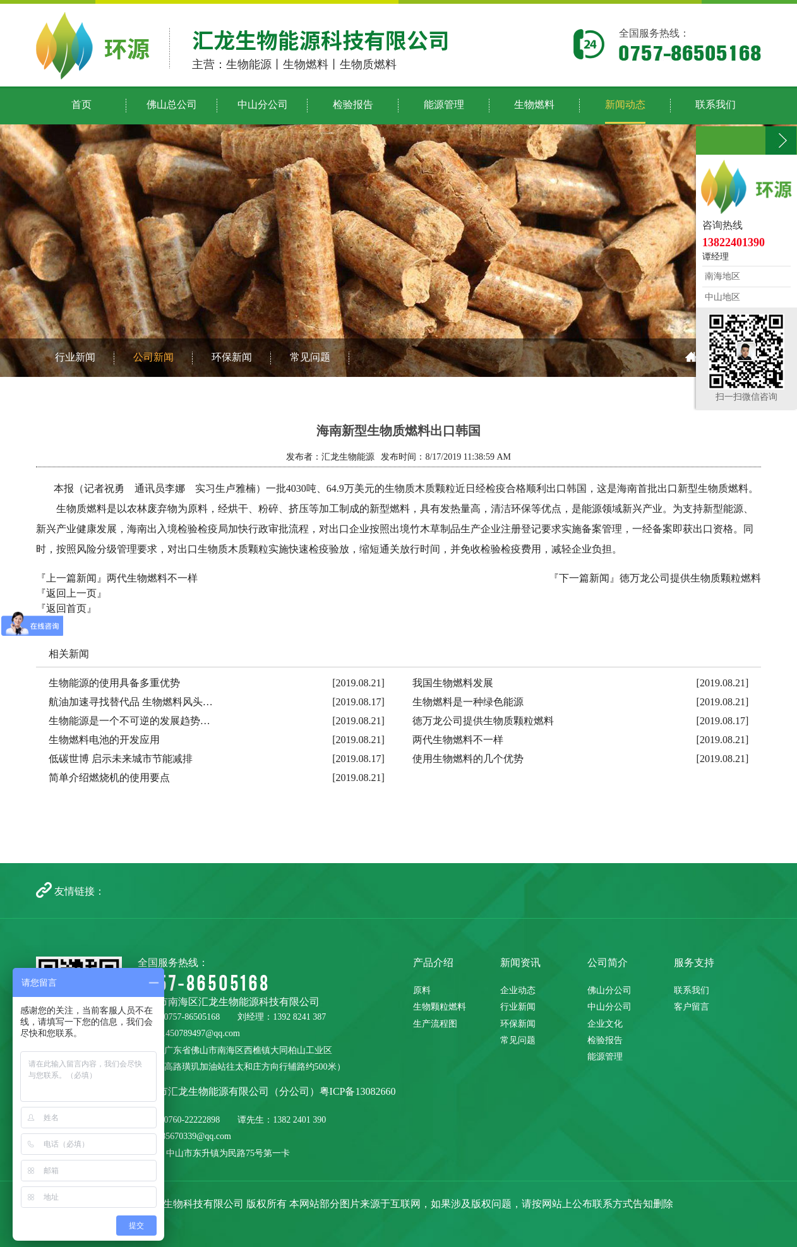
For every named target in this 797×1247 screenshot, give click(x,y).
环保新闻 (232, 357)
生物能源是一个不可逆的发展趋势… (129, 720)
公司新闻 (153, 357)
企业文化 (605, 1024)
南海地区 (721, 276)
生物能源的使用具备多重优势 (114, 682)
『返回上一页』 (71, 593)
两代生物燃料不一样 (152, 578)
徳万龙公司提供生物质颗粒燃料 (690, 578)
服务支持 (694, 962)
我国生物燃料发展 (452, 682)
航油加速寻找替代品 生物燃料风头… (131, 701)
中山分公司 (609, 1006)
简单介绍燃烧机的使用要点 (109, 777)
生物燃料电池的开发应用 (104, 739)
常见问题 (310, 357)
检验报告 (605, 1040)
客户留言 (691, 1006)
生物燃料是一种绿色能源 (468, 701)
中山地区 (721, 297)
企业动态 (518, 990)
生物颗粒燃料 (439, 1006)
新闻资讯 (520, 962)
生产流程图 (435, 1024)
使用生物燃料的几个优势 (468, 758)
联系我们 (691, 990)
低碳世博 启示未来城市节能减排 (121, 758)
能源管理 (605, 1056)
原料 (422, 990)
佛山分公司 (609, 990)
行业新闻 (75, 357)
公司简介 (607, 962)
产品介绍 (433, 962)
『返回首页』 (66, 608)
